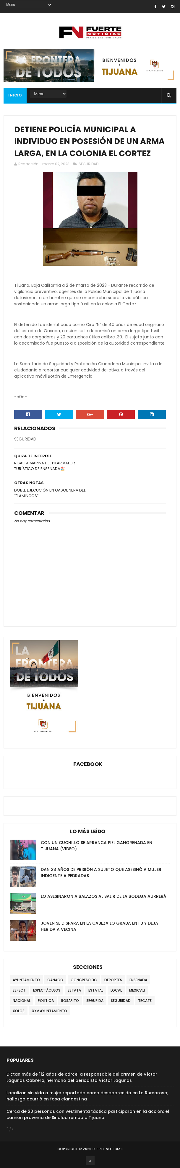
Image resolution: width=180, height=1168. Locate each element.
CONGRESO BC (84, 979)
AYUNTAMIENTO (26, 979)
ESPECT (19, 990)
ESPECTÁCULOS (46, 990)
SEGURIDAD (88, 163)
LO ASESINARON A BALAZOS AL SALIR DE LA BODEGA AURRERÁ (103, 896)
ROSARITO (70, 1000)
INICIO (15, 95)
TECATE (145, 1000)
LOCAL (116, 990)
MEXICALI (137, 990)
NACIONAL (21, 1000)
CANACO (55, 979)
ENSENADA (138, 979)
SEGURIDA (94, 1000)
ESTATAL (95, 990)
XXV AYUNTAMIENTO (49, 1010)
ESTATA (74, 990)
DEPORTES (113, 979)
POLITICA (46, 1000)
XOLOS (19, 1010)
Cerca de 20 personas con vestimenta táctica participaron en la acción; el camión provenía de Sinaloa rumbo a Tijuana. (88, 1114)
